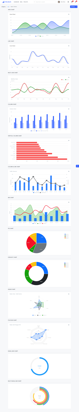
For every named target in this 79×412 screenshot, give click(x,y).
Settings (73, 6)
